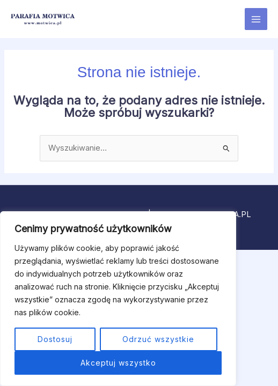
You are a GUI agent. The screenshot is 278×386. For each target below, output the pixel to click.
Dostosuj (55, 339)
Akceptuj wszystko (118, 362)
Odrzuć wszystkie (158, 339)
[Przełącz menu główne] (256, 19)
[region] (118, 298)
